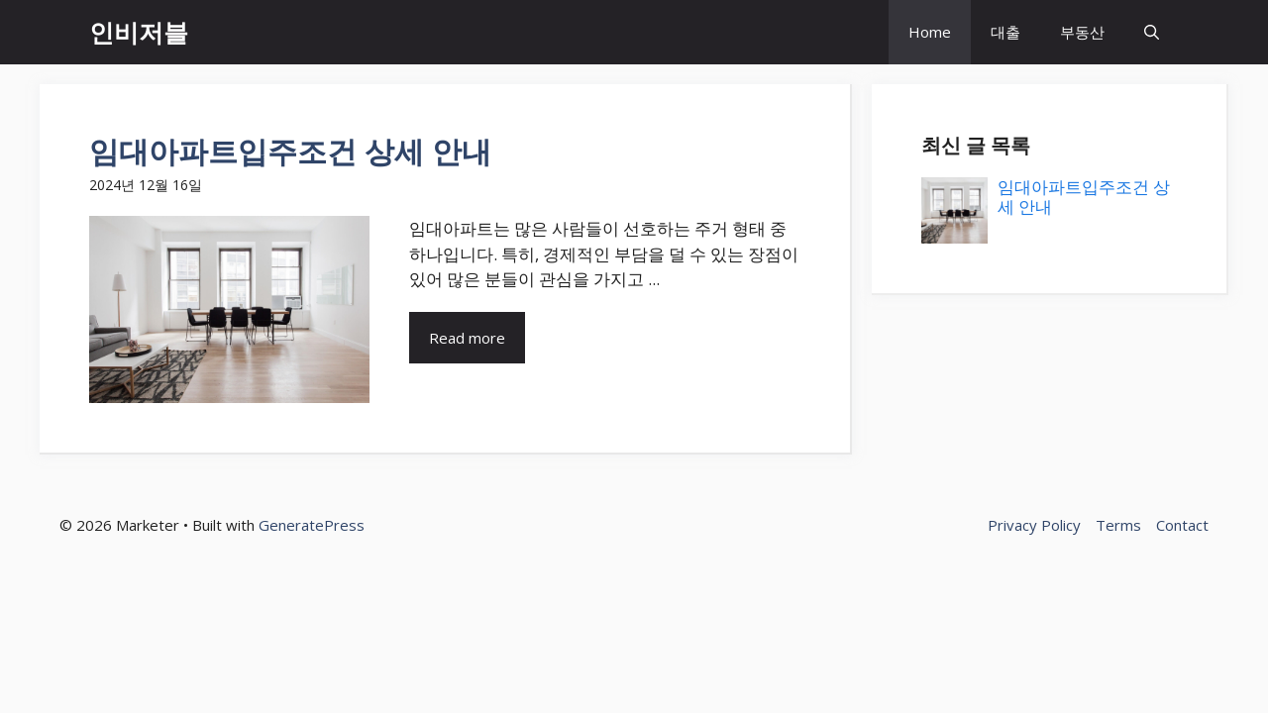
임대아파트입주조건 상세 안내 (290, 151)
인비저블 (138, 32)
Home (929, 32)
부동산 (1082, 32)
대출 (1005, 32)
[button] (1151, 32)
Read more (467, 338)
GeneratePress (312, 525)
